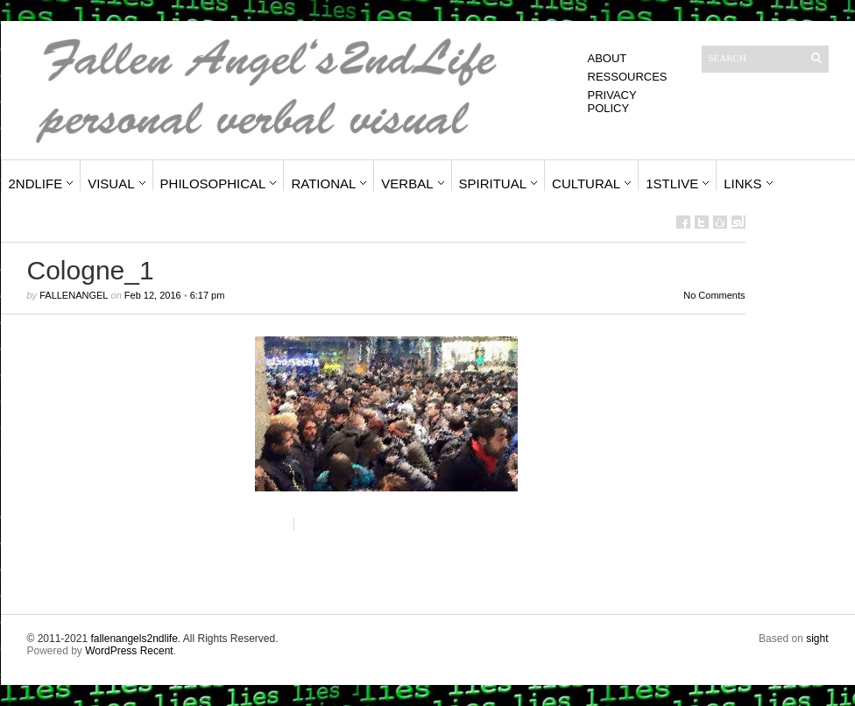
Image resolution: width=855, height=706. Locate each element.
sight (817, 638)
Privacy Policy (612, 101)
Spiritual (493, 183)
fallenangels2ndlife (133, 638)
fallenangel (73, 295)
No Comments (714, 295)
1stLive (672, 183)
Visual (111, 183)
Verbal (407, 183)
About (607, 58)
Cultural (586, 183)
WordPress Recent (129, 651)
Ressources (628, 76)
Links (742, 183)
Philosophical (213, 183)
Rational (323, 183)
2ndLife (36, 183)
